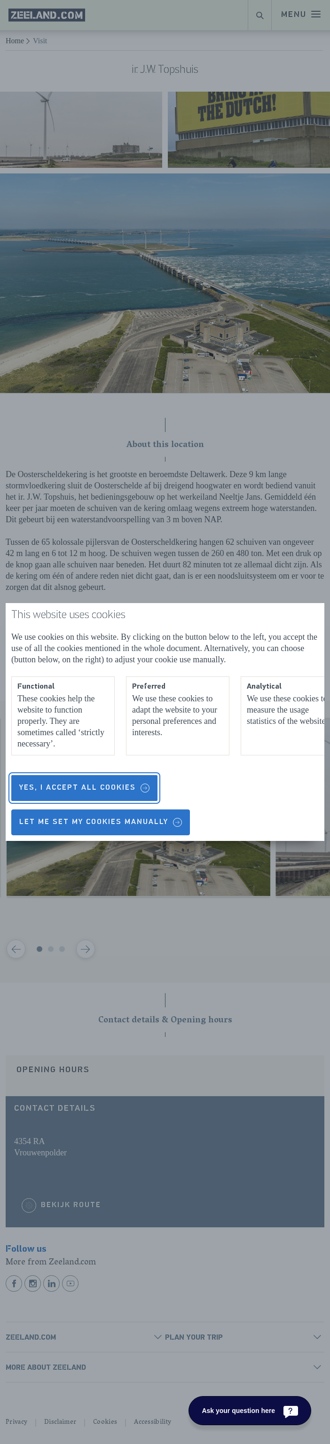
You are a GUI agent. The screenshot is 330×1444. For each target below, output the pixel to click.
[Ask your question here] (250, 1410)
